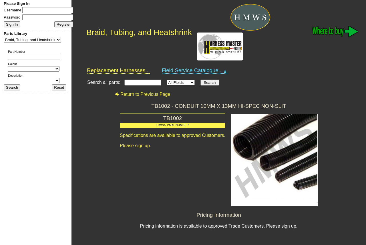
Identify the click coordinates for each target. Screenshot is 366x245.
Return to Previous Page (142, 94)
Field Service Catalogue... (195, 70)
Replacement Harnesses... (118, 70)
